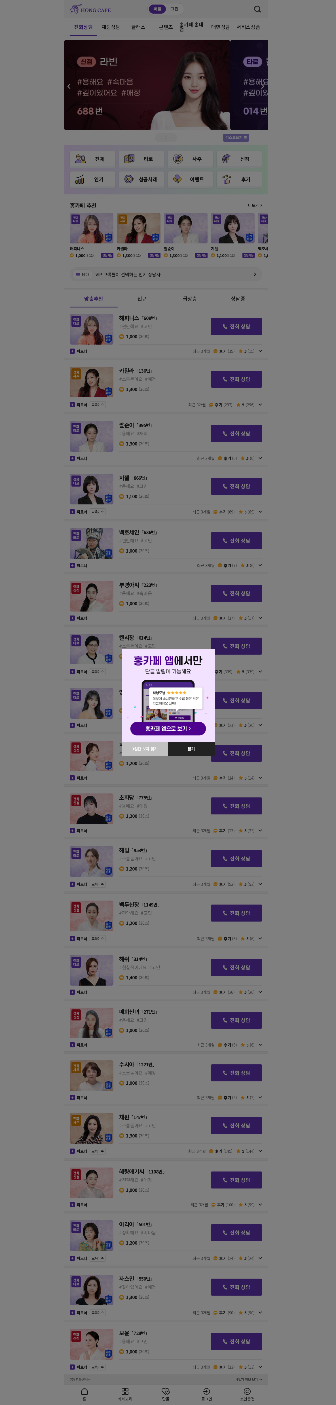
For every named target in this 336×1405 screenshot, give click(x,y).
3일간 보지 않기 (145, 749)
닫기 (191, 749)
